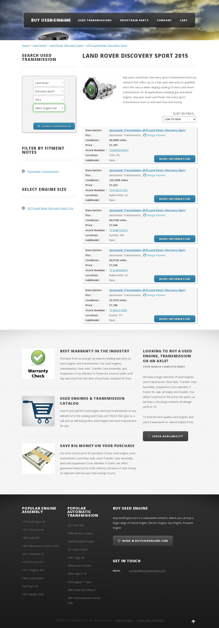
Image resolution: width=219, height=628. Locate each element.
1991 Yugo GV (75, 557)
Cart (184, 20)
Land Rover (39, 45)
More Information (174, 158)
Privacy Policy (124, 620)
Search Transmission (56, 126)
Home (25, 45)
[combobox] (49, 82)
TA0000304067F (119, 150)
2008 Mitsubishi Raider (81, 541)
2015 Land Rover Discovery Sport (107, 45)
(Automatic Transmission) (43, 171)
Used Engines (59, 20)
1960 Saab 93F (31, 537)
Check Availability (167, 436)
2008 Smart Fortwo (79, 565)
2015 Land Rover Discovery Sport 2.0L (50, 208)
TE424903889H (118, 270)
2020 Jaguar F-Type (79, 582)
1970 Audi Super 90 (33, 521)
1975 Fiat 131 (30, 586)
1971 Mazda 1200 (32, 594)
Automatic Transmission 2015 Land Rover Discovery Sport (147, 130)
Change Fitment (155, 135)
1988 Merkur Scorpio (80, 533)
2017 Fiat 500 (75, 525)
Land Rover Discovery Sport (66, 45)
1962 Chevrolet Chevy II (81, 590)
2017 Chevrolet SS (33, 554)
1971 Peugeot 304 (33, 570)
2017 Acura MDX (77, 549)
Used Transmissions (95, 20)
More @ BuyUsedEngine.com (145, 540)
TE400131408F (118, 310)
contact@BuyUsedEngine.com (147, 570)
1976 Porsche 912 (32, 562)
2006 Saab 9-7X (76, 573)
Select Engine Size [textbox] (46, 108)
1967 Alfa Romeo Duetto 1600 (40, 546)
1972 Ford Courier (33, 529)
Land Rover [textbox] (42, 83)
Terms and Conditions (150, 620)
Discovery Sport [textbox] (45, 91)
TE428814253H (118, 230)
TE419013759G (118, 190)
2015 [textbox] (38, 99)
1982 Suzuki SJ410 (32, 578)
